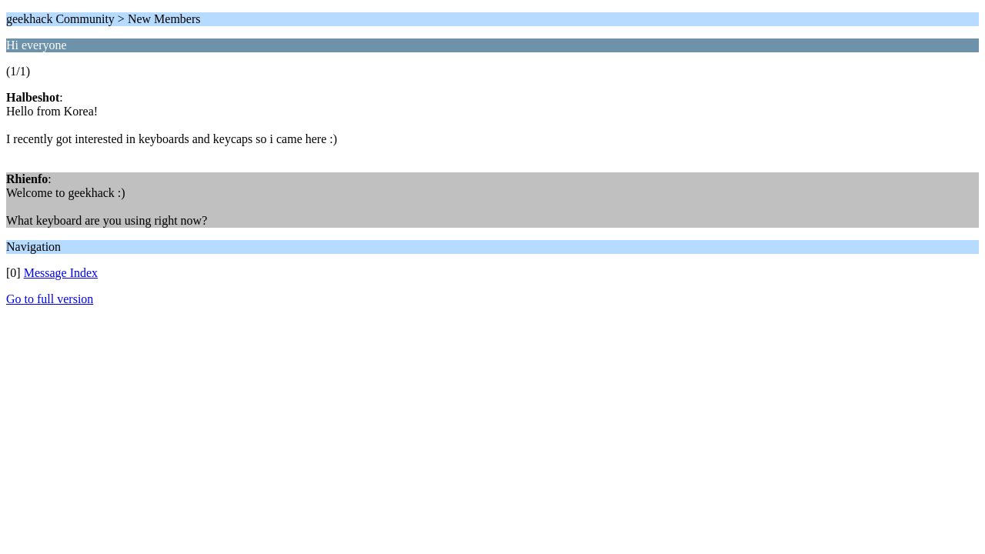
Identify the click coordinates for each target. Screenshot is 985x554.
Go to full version (49, 298)
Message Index (61, 272)
